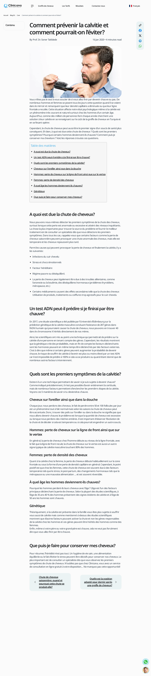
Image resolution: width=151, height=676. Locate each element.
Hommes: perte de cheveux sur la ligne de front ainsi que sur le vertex (70, 174)
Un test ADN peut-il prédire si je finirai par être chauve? (62, 157)
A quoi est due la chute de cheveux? (52, 151)
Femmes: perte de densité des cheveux (54, 180)
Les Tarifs (66, 6)
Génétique (39, 191)
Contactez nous (98, 6)
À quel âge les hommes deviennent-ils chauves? (58, 185)
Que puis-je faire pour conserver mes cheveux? (58, 197)
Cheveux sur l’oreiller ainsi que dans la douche (57, 168)
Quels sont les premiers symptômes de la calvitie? (59, 163)
